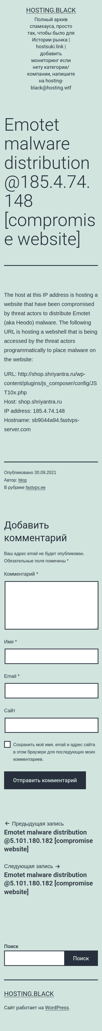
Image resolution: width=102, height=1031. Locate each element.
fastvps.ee (36, 487)
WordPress (57, 1007)
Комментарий (21, 574)
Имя (10, 642)
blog (22, 480)
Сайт (10, 710)
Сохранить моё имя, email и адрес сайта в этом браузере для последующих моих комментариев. (54, 752)
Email (12, 676)
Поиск (11, 946)
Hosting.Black (51, 10)
